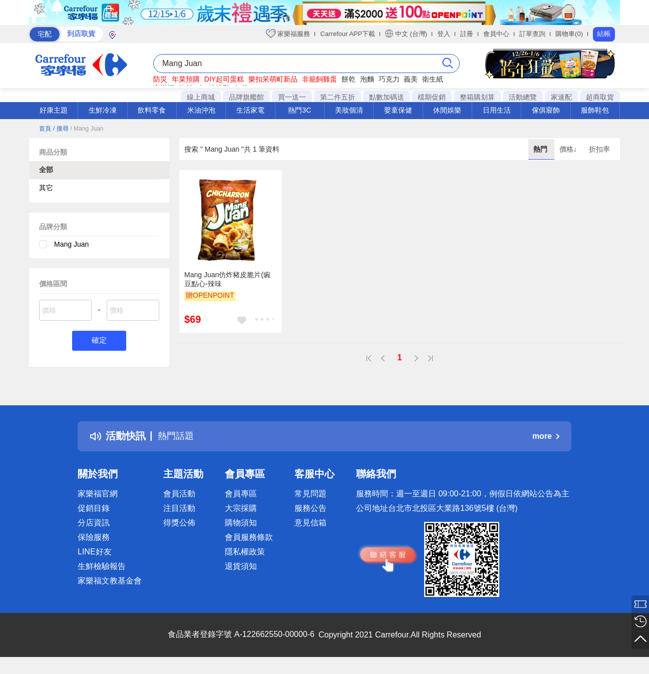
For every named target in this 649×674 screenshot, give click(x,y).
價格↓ (569, 149)
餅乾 (349, 79)
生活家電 (250, 110)
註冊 (466, 34)
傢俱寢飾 (546, 110)
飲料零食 (152, 110)
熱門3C (299, 110)
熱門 (541, 149)
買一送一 (292, 97)
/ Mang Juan (86, 128)
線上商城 (201, 97)
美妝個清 (349, 110)
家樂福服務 (288, 33)
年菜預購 (186, 79)
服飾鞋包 (595, 110)
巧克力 (389, 79)
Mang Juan (71, 244)
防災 (160, 79)
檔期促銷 (432, 97)
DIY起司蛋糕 (224, 79)
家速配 (561, 97)
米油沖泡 (201, 110)
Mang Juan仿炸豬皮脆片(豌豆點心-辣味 (227, 279)
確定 (99, 341)
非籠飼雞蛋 (319, 79)
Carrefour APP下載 (347, 34)
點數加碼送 (386, 97)
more (545, 436)
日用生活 (497, 110)
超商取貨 (600, 97)
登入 (443, 34)
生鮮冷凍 (103, 110)
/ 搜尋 (61, 128)
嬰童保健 (398, 110)
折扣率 (599, 149)
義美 (411, 79)
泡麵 (367, 79)
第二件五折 (337, 97)
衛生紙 (432, 79)
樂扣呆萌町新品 (272, 79)
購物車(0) (569, 34)
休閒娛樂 (447, 110)
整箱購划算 (477, 97)
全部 (46, 170)
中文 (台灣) (406, 34)
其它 (46, 188)
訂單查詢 (532, 34)
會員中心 (496, 34)
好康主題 (54, 110)
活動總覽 (523, 97)
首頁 (45, 128)
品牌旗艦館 (246, 97)
